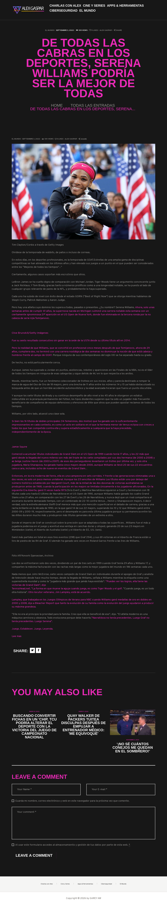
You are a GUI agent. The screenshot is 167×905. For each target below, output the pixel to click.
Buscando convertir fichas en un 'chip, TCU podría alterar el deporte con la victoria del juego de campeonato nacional (34, 726)
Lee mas (16, 636)
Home (57, 105)
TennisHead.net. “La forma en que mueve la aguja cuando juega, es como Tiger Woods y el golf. (67, 588)
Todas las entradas (93, 105)
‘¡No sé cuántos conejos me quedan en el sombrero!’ (132, 747)
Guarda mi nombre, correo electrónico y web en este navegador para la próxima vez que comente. (72, 801)
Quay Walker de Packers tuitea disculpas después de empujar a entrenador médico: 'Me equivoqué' (83, 724)
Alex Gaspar (106, 30)
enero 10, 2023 (34, 711)
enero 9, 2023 (83, 711)
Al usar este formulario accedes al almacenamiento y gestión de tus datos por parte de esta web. (72, 845)
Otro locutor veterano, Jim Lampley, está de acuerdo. (59, 592)
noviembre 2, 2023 (132, 740)
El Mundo (49, 30)
